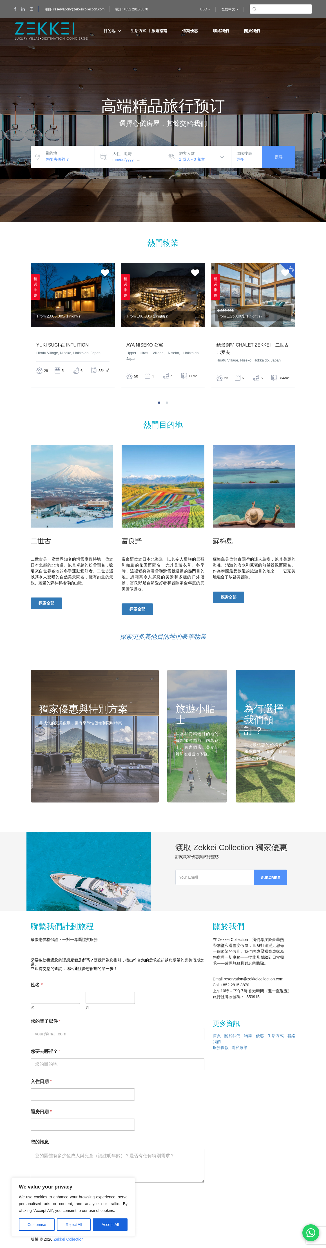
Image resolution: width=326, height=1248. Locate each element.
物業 (248, 1035)
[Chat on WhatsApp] (310, 1232)
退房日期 (41, 1111)
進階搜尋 (244, 153)
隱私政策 (239, 1047)
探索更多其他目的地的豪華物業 (163, 636)
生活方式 (275, 1035)
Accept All (110, 1224)
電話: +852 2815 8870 (131, 9)
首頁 (217, 1035)
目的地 (109, 30)
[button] (159, 403)
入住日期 (41, 1081)
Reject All (74, 1224)
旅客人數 (187, 153)
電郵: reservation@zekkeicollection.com (74, 9)
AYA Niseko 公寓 (144, 345)
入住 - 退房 (122, 153)
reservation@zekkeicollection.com (253, 979)
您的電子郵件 (46, 1021)
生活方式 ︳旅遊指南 (149, 30)
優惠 (260, 1035)
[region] (73, 1207)
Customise (37, 1224)
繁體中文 (230, 9)
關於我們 (252, 30)
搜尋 (279, 157)
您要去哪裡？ (46, 1051)
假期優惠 (190, 30)
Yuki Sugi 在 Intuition (62, 345)
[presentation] (309, 333)
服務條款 (221, 1047)
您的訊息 (40, 1141)
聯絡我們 (221, 30)
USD (205, 9)
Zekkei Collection (68, 1239)
